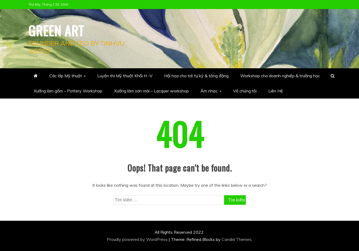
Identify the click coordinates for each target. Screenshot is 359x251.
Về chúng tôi (245, 90)
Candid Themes (237, 239)
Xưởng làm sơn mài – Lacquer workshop (151, 90)
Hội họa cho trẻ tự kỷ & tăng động (196, 75)
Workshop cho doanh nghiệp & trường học (280, 75)
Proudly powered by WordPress (138, 239)
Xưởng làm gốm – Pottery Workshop (68, 90)
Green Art (56, 30)
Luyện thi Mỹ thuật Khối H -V (124, 75)
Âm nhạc (209, 90)
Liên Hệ (275, 90)
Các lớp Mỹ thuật (65, 75)
